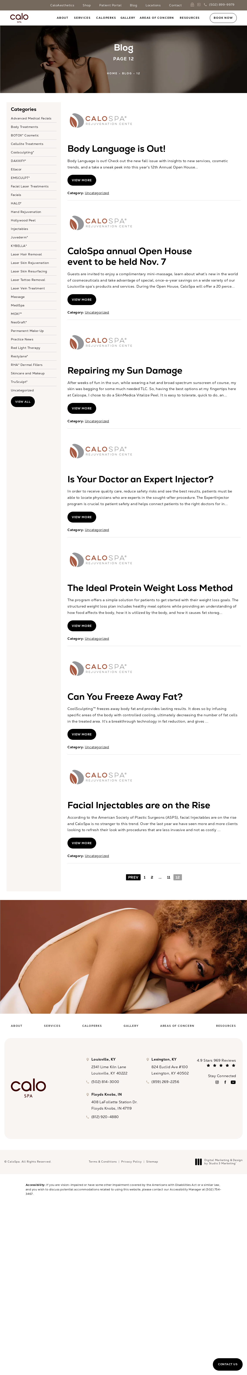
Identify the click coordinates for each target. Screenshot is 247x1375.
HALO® (16, 203)
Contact (175, 5)
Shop (87, 5)
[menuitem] (63, 18)
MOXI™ (16, 313)
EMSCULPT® (20, 177)
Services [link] (82, 18)
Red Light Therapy (25, 347)
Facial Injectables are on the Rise (138, 805)
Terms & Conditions (103, 1161)
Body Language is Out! (116, 148)
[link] (193, 5)
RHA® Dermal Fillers (27, 364)
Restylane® (19, 356)
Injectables (19, 228)
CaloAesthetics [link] (62, 5)
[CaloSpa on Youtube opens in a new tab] (233, 1082)
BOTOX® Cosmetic (25, 135)
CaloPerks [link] (106, 18)
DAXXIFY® (18, 160)
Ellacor (16, 169)
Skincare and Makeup (28, 373)
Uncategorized (22, 390)
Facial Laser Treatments (30, 186)
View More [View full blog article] (82, 180)
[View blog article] (100, 120)
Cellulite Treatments (27, 143)
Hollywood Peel (23, 220)
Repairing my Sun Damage (124, 370)
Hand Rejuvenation (26, 211)
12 (138, 73)
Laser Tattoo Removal (28, 279)
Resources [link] (190, 18)
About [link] (62, 18)
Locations (153, 5)
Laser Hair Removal (26, 254)
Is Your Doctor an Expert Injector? (140, 479)
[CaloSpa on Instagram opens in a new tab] (217, 1082)
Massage (18, 296)
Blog (133, 5)
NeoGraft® (19, 322)
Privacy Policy (131, 1161)
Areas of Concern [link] (157, 18)
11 (168, 877)
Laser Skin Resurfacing (29, 271)
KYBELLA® (19, 245)
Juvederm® (19, 237)
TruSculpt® (19, 381)
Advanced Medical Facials (31, 118)
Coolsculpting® (22, 152)
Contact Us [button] (227, 1364)
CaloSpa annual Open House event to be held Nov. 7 (129, 256)
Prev (133, 877)
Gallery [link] (128, 18)
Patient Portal (110, 5)
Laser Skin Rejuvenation (30, 262)
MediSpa (18, 305)
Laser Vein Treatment (28, 288)
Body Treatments (24, 126)
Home (112, 73)
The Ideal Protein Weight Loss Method (150, 588)
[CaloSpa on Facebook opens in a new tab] (225, 1082)
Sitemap (152, 1161)
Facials (16, 194)
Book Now (223, 18)
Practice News (22, 339)
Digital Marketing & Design (220, 1162)
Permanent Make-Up (27, 330)
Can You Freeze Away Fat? (125, 696)
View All (22, 402)
